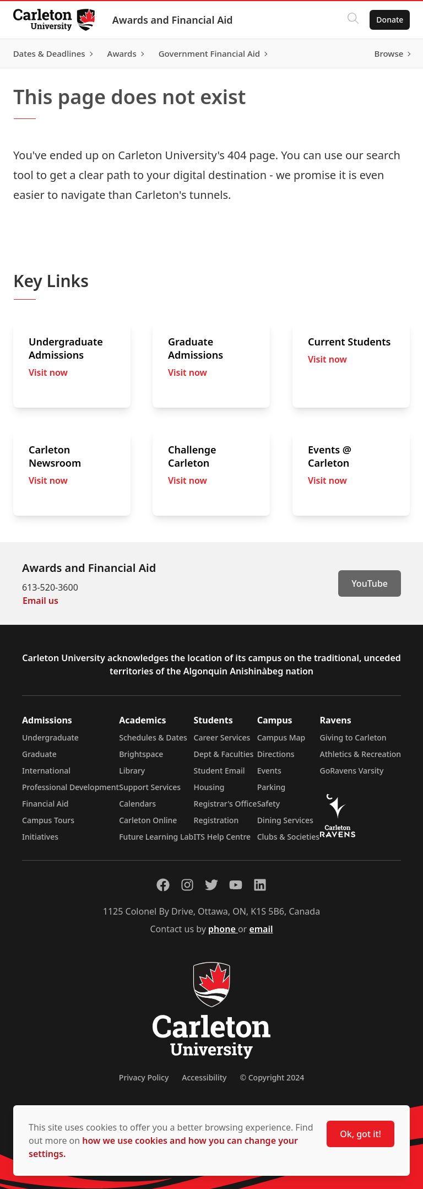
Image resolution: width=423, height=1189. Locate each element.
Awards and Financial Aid (177, 19)
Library (132, 770)
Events (269, 770)
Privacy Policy (144, 1077)
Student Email (219, 770)
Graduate (39, 754)
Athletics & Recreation (360, 754)
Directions (276, 754)
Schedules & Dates (153, 737)
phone (223, 929)
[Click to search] (348, 20)
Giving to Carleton (353, 737)
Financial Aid (45, 803)
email (261, 929)
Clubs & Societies (288, 836)
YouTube (369, 583)
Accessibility (204, 1077)
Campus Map (281, 737)
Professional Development (70, 787)
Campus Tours (48, 820)
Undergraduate (50, 737)
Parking (271, 787)
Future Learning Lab (156, 836)
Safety (268, 803)
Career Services (222, 737)
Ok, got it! (360, 1134)
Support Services (150, 787)
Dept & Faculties (224, 754)
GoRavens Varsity (352, 770)
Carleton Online (148, 820)
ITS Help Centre (222, 836)
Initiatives (40, 836)
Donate (385, 19)
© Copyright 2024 (272, 1077)
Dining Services (285, 820)
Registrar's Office (225, 803)
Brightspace (141, 754)
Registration (216, 820)
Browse (384, 53)
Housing (209, 787)
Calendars (137, 803)
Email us (40, 600)
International (46, 770)
